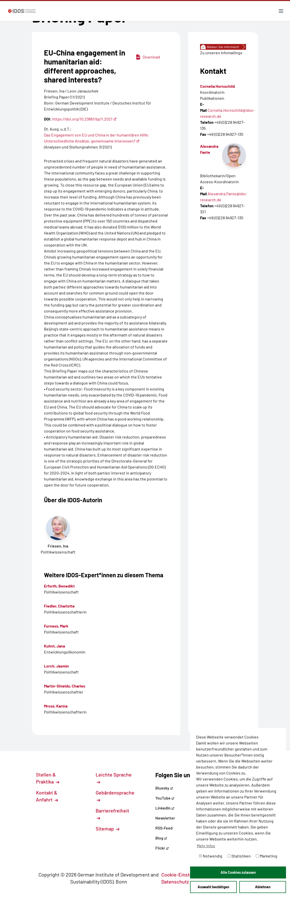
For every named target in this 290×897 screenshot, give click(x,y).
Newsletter (165, 818)
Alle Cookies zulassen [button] (238, 872)
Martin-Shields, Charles (64, 686)
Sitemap (107, 829)
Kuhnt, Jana (54, 646)
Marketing (266, 856)
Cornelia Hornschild (217, 86)
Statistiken (239, 856)
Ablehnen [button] (263, 887)
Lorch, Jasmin (56, 666)
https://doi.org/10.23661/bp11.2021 (84, 118)
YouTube (164, 798)
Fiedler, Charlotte (59, 606)
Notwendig (210, 856)
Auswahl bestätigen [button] (213, 887)
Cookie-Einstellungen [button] (187, 875)
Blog (161, 838)
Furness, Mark (56, 626)
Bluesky (164, 788)
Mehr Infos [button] (206, 845)
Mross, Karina (55, 706)
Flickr (162, 848)
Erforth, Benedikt (59, 586)
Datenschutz (177, 881)
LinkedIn (164, 808)
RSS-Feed (164, 828)
